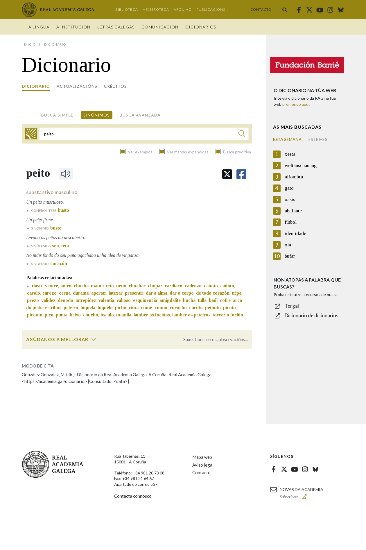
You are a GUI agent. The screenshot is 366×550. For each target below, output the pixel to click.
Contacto (261, 9)
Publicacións (210, 9)
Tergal (292, 306)
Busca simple (57, 114)
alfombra (294, 177)
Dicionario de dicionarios (311, 315)
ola (288, 245)
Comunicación (159, 26)
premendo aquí (295, 104)
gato (289, 188)
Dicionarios (200, 26)
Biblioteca (126, 9)
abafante (293, 211)
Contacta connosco (133, 496)
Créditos (115, 86)
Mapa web (202, 457)
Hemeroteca (156, 9)
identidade (295, 233)
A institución (73, 26)
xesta (290, 154)
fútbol (291, 222)
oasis (290, 199)
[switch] (93, 339)
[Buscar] (241, 134)
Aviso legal (203, 464)
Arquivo (183, 9)
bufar (290, 256)
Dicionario (36, 86)
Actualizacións (77, 86)
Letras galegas (115, 26)
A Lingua (38, 26)
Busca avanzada (140, 114)
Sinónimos (96, 114)
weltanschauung (301, 165)
